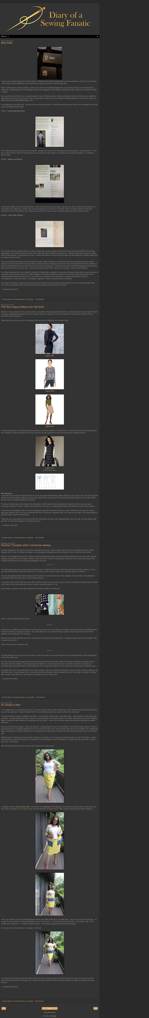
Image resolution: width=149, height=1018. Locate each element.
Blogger (53, 1016)
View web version (49, 1012)
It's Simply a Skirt (10, 704)
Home (49, 1008)
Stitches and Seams (15, 159)
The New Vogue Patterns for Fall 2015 (22, 306)
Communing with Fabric (16, 111)
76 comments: (39, 299)
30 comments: (40, 697)
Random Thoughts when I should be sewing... (26, 545)
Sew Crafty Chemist (15, 215)
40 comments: (39, 1001)
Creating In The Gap (50, 807)
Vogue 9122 (49, 468)
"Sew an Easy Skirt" (23, 807)
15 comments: (39, 537)
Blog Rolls (6, 42)
